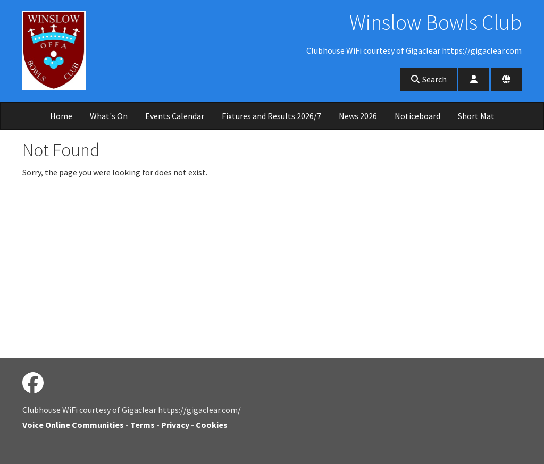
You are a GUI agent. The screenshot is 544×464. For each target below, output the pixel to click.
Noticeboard (417, 116)
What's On (109, 116)
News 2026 (358, 116)
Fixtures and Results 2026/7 (271, 116)
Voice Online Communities (73, 424)
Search (428, 79)
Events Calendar (174, 116)
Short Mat (476, 116)
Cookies (212, 424)
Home (61, 116)
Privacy (175, 424)
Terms (142, 424)
